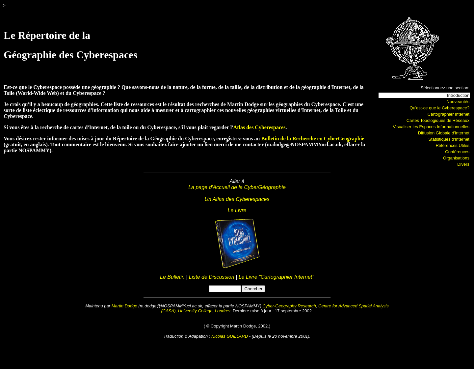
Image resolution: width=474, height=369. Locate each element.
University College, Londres (204, 310)
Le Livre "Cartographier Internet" (276, 277)
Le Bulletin (173, 277)
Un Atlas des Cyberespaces (237, 199)
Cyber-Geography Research (289, 305)
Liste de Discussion (211, 277)
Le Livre (237, 210)
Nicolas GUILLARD (229, 336)
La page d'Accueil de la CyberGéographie (237, 187)
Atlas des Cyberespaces (259, 127)
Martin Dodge (124, 305)
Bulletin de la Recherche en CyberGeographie (312, 138)
